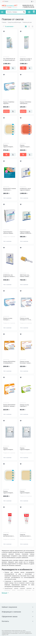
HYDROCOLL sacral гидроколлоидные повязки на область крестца (25, 189)
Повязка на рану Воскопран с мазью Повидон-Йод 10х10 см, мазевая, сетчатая (26, 362)
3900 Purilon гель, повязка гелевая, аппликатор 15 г (25, 275)
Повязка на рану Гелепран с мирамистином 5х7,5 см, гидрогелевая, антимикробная (9, 319)
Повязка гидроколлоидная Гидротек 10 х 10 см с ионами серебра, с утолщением (26, 146)
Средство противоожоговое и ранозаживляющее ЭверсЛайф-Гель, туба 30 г (9, 535)
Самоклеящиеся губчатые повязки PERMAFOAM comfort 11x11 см (9, 232)
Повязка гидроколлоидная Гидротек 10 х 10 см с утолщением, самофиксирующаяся (9, 146)
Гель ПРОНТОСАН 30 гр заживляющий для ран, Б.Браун (9, 59)
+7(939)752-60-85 (28, 7)
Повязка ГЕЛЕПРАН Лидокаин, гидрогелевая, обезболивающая (8, 102)
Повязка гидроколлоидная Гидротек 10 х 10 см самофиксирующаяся (9, 492)
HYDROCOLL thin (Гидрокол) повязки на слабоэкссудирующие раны (9, 275)
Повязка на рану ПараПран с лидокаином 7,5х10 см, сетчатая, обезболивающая (26, 405)
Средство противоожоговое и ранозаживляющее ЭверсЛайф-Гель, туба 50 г (26, 535)
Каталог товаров (2, 12)
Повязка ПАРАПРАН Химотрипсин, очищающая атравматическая (25, 102)
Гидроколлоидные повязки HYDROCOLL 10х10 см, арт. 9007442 (26, 232)
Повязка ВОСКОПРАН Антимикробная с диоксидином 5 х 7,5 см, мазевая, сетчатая (9, 362)
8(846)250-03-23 (27, 5)
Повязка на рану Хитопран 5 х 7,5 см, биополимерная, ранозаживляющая (25, 319)
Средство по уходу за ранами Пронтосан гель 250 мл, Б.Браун (26, 59)
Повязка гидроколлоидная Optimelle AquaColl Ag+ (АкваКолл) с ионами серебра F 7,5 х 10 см (9, 448)
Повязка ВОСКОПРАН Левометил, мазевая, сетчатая (9, 405)
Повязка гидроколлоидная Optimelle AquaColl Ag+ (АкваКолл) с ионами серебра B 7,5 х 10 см (26, 448)
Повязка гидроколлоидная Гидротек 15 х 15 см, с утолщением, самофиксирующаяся (26, 492)
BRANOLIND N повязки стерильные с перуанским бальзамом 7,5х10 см (9, 189)
